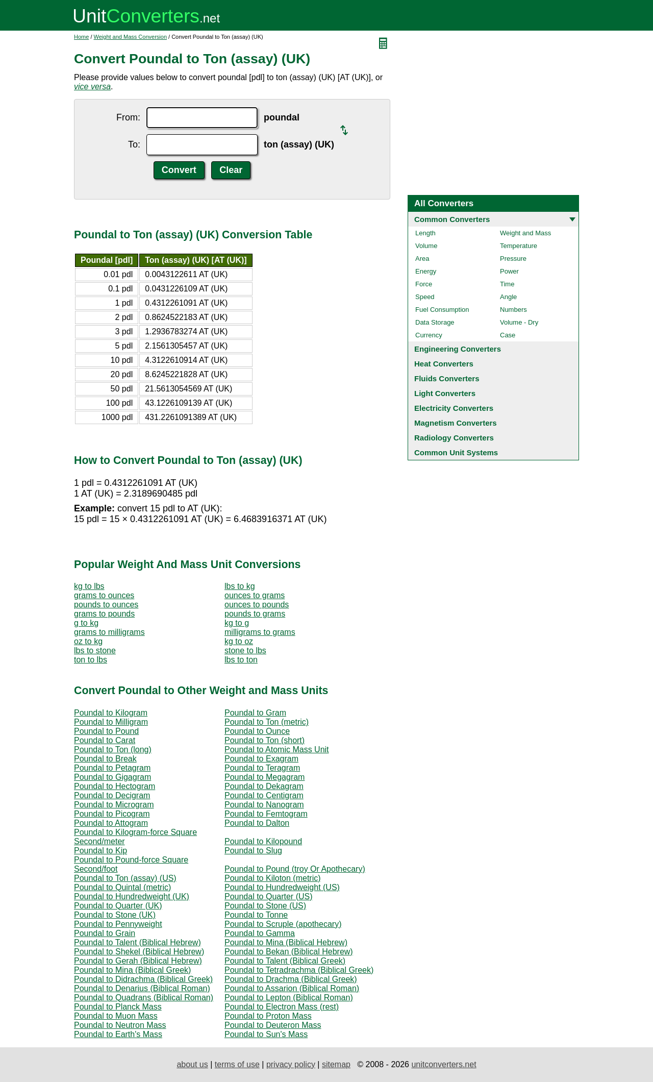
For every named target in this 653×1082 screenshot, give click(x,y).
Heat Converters (443, 363)
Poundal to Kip (100, 850)
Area (422, 258)
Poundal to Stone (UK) (115, 915)
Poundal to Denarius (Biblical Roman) (142, 988)
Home (81, 37)
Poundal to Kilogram (110, 712)
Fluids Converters (447, 378)
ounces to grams (254, 595)
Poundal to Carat (104, 740)
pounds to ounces (106, 604)
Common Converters (452, 219)
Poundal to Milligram (111, 722)
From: (128, 117)
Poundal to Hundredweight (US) (282, 887)
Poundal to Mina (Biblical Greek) (132, 970)
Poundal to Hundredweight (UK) (131, 896)
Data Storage (435, 322)
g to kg (86, 623)
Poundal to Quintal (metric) (122, 887)
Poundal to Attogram (111, 823)
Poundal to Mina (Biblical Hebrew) (285, 942)
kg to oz (238, 641)
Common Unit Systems (456, 452)
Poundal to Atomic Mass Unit (276, 749)
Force (423, 284)
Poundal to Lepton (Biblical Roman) (288, 997)
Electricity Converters (453, 408)
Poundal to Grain (104, 933)
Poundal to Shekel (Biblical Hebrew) (139, 951)
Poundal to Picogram (112, 813)
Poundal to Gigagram (112, 777)
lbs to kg (239, 586)
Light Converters (444, 393)
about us (192, 1064)
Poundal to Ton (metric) (266, 722)
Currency (428, 335)
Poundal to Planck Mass (118, 1006)
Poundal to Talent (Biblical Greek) (284, 960)
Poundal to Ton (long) (113, 749)
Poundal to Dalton (256, 823)
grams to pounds (104, 613)
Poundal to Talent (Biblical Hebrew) (137, 942)
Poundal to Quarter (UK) (118, 905)
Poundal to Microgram (114, 804)
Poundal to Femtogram (266, 813)
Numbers (513, 309)
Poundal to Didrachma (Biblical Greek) (143, 979)
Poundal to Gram (255, 712)
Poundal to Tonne (256, 915)
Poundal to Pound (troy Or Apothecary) (294, 869)
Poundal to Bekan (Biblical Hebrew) (288, 951)
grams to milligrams (109, 632)
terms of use (237, 1064)
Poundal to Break (105, 758)
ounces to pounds (256, 604)
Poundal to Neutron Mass (120, 1025)
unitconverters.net (443, 1064)
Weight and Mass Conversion (130, 37)
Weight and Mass (525, 233)
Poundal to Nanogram (264, 804)
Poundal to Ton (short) (264, 740)
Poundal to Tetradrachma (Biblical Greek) (298, 970)
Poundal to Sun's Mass (266, 1034)
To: (134, 144)
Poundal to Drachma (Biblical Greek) (290, 979)
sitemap (336, 1064)
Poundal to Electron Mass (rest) (281, 1006)
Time (507, 284)
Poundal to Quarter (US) (268, 896)
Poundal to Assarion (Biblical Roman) (291, 988)
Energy (425, 271)
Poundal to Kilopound (263, 841)
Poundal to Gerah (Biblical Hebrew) (138, 960)
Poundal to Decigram (112, 795)
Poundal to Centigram (264, 795)
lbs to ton (241, 659)
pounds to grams (254, 613)
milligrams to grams (259, 632)
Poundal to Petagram (112, 768)
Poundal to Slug (253, 850)
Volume (426, 246)
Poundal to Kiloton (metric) (272, 878)
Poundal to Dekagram (264, 786)
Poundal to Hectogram (114, 786)
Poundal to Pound (106, 731)
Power (509, 271)
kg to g (236, 623)
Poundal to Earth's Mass (118, 1034)
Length (425, 233)
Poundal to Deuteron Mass (272, 1025)
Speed (425, 297)
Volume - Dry (519, 322)
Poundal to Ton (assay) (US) (125, 878)
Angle (508, 297)
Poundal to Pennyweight (118, 924)
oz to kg (88, 641)
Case (507, 335)
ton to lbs (90, 659)
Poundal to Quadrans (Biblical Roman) (143, 997)
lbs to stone (95, 650)
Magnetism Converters (455, 423)
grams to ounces (104, 595)
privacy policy (290, 1064)
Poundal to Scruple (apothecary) (282, 924)
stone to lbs (245, 650)
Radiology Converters (454, 437)
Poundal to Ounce (257, 731)
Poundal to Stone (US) (265, 905)
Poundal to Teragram (262, 768)
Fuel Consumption (442, 309)
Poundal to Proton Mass (268, 1016)
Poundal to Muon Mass (116, 1016)
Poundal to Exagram (261, 758)
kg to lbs (89, 586)
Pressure (513, 258)
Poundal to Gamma (259, 933)
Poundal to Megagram (264, 777)
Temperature (518, 246)
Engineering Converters (457, 349)
